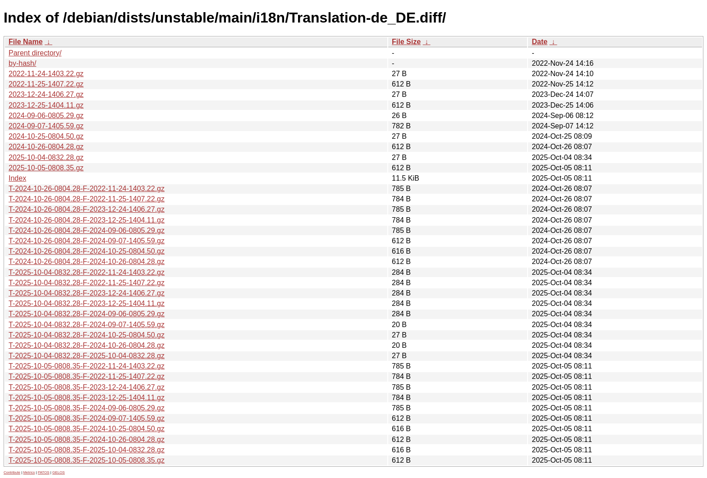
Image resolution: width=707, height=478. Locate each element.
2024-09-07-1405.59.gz (46, 126)
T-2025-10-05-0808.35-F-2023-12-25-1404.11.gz (87, 397)
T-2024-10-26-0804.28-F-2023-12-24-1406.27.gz (87, 209)
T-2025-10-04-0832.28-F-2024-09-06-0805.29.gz (87, 314)
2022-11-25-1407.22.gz (46, 84)
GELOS (58, 472)
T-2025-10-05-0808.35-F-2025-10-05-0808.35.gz (87, 460)
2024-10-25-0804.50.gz (46, 136)
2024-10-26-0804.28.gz (46, 146)
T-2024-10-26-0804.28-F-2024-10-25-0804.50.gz (87, 251)
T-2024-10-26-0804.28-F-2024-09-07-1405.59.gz (87, 241)
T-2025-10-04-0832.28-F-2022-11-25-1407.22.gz (87, 283)
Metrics (29, 472)
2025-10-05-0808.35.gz (46, 168)
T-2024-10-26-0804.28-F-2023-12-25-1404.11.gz (87, 220)
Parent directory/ (35, 53)
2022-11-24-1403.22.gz (46, 73)
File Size (406, 42)
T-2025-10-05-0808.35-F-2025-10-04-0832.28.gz (87, 450)
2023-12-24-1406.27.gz (46, 94)
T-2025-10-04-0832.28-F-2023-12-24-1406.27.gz (87, 293)
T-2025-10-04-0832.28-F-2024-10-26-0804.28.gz (87, 345)
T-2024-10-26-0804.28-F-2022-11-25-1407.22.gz (87, 199)
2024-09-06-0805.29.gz (46, 115)
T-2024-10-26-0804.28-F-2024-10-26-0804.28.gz (87, 261)
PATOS (44, 472)
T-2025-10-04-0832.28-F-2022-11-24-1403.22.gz (87, 272)
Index (17, 178)
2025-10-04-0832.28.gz (46, 157)
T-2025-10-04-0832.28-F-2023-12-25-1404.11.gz (87, 303)
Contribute (12, 472)
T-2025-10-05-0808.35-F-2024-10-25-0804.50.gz (87, 428)
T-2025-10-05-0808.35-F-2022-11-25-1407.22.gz (87, 376)
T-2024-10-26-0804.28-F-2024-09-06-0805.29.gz (87, 230)
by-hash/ (22, 63)
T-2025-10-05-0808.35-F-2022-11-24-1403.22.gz (87, 366)
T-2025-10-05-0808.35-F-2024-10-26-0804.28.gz (87, 439)
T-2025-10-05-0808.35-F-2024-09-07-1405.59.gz (87, 418)
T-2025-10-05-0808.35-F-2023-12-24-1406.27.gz (87, 387)
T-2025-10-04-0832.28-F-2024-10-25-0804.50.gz (87, 335)
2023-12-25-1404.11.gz (46, 105)
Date (539, 42)
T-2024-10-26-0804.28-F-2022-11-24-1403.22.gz (87, 188)
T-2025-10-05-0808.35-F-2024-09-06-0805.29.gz (87, 408)
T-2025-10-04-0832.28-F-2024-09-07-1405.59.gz (87, 324)
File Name (26, 42)
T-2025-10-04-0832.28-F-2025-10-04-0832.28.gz (87, 356)
